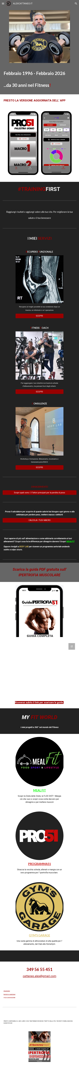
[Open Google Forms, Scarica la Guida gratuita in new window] (71, 646)
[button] (3, 3)
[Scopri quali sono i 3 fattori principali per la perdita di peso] (39, 492)
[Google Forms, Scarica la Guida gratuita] (39, 668)
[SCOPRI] (39, 316)
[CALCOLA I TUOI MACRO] (39, 520)
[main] (39, 80)
